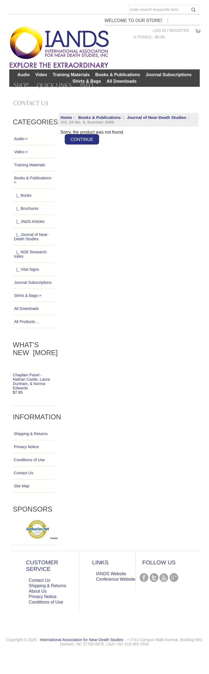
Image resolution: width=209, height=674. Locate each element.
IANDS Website (111, 573)
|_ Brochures (26, 208)
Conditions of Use (29, 460)
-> (33, 180)
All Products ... (26, 321)
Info (86, 85)
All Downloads (122, 81)
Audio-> (21, 139)
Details (54, 538)
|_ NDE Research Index (30, 254)
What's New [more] (35, 348)
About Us (38, 591)
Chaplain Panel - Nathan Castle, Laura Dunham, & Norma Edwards (31, 381)
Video (41, 74)
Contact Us (30, 103)
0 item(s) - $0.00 (149, 37)
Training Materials (71, 74)
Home (66, 117)
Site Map (21, 486)
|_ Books (23, 195)
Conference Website (116, 579)
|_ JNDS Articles (29, 221)
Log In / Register (171, 30)
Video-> (21, 152)
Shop (21, 85)
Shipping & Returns (31, 434)
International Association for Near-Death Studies (81, 640)
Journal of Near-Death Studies (156, 117)
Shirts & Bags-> (27, 295)
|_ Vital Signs (26, 269)
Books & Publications (99, 117)
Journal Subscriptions (169, 74)
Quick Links (54, 85)
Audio (23, 74)
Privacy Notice (26, 447)
